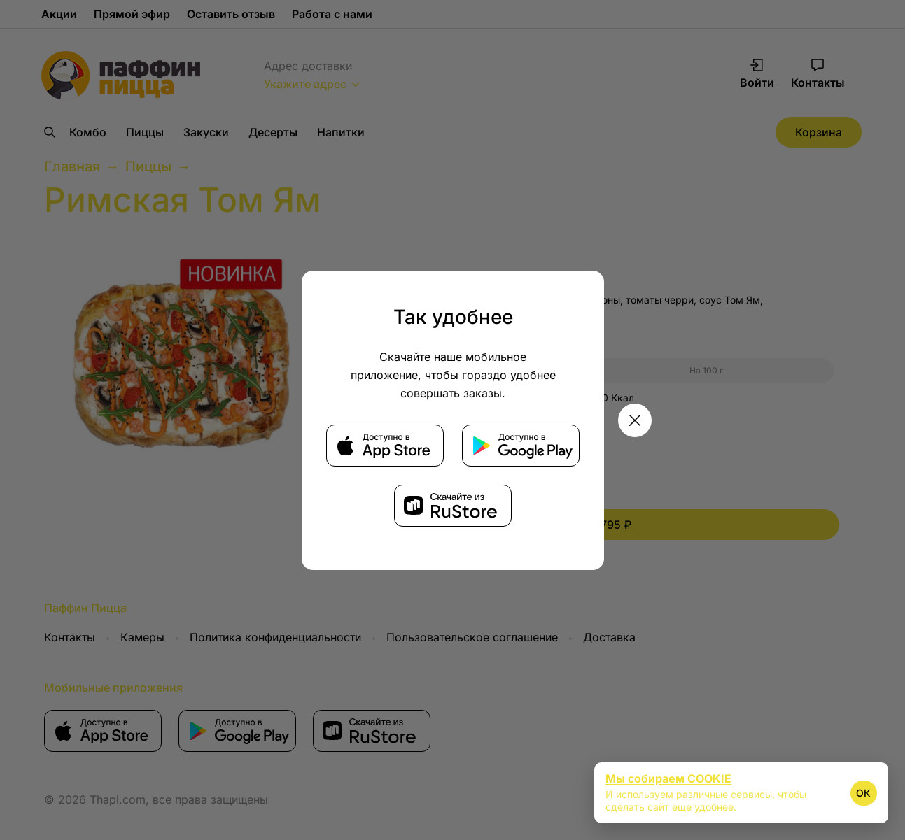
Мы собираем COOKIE (668, 778)
